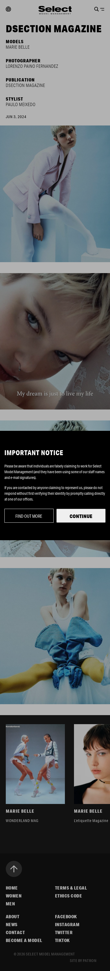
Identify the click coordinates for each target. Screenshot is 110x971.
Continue (81, 516)
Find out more (28, 516)
